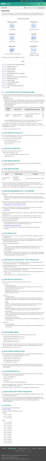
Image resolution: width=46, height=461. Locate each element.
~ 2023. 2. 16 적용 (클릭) (7, 429)
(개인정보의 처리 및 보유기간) (12, 66)
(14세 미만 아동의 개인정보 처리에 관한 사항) (15, 85)
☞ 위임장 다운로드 (6, 210)
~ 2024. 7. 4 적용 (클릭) (7, 436)
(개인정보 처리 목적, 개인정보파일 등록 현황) (16, 64)
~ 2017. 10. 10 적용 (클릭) (7, 418)
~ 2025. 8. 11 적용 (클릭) (7, 441)
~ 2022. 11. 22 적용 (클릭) (7, 427)
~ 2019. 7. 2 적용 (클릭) (7, 423)
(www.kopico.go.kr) (21, 338)
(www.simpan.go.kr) (14, 347)
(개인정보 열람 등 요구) (11, 84)
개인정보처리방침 (41, 7)
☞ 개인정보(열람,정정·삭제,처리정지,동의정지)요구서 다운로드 (14, 205)
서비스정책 (35, 7)
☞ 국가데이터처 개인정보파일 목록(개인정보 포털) (11, 129)
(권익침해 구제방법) (11, 80)
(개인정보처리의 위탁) (11, 71)
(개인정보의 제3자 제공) (11, 70)
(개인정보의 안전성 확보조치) (12, 78)
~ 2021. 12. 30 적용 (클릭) (7, 425)
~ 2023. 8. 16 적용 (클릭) (7, 430)
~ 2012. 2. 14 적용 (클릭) (7, 414)
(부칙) (8, 87)
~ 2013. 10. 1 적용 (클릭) (7, 416)
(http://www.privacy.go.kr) (37, 384)
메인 (25, 8)
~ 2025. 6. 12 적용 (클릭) (7, 437)
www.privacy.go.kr (33, 123)
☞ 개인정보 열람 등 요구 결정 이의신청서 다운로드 (12, 225)
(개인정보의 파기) (10, 75)
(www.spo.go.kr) (16, 340)
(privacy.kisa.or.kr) (21, 336)
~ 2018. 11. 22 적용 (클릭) (7, 422)
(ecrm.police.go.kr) (15, 341)
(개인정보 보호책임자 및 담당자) (13, 82)
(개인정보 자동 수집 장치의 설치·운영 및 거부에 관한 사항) (17, 77)
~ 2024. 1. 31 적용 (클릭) (7, 434)
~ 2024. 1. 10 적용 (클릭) (7, 432)
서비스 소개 (29, 7)
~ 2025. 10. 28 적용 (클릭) (7, 442)
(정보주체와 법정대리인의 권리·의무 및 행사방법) (16, 73)
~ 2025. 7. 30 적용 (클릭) (7, 439)
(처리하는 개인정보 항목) (11, 68)
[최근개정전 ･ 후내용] (6, 409)
